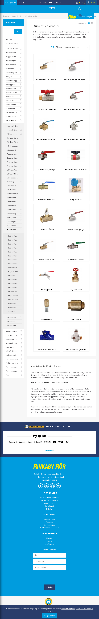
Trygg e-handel (50, 506)
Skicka (49, 590)
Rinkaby (52, 2)
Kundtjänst (49, 509)
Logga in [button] (90, 2)
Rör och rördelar (17, 16)
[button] (79, 9)
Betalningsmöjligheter (49, 503)
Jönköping (51, 8)
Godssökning (49, 528)
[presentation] (53, 580)
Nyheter (49, 512)
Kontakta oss (49, 522)
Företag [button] (21, 2)
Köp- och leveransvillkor (49, 500)
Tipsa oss (49, 525)
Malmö (58, 2)
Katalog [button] (78, 2)
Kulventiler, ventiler (31, 16)
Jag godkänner (49, 615)
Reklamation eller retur (49, 530)
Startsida (6, 16)
